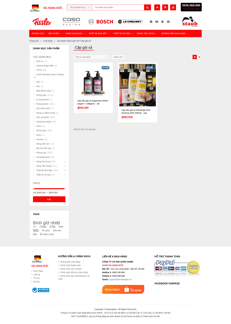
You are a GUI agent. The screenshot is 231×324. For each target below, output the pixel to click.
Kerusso (40, 139)
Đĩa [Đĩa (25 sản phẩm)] (35, 234)
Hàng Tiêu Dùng (43, 166)
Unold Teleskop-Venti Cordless (50, 74)
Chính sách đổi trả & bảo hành (74, 272)
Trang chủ (34, 41)
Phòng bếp (41, 95)
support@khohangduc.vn (120, 279)
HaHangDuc (111, 309)
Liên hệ (36, 274)
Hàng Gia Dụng (43, 161)
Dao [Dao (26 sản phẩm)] (61, 226)
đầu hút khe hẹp (43, 148)
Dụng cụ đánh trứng (45, 113)
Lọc (49, 199)
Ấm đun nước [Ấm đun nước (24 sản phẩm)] (47, 234)
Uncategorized (43, 157)
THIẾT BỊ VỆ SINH (121, 33)
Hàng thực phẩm (44, 121)
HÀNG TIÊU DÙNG (146, 33)
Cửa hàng (47, 41)
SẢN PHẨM (53, 33)
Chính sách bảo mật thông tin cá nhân (74, 277)
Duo (38, 82)
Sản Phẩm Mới (43, 108)
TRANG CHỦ (38, 33)
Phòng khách (42, 104)
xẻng (38, 135)
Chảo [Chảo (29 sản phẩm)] (43, 226)
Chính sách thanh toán (70, 265)
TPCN (39, 70)
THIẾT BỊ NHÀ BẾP (98, 33)
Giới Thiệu (38, 271)
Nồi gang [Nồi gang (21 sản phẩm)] (46, 230)
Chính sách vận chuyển (71, 269)
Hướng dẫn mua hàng (70, 262)
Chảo (38, 126)
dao (38, 86)
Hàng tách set (42, 144)
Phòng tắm (41, 130)
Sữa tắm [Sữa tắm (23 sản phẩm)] (57, 230)
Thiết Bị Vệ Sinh (43, 175)
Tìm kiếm (147, 7)
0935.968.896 (191, 5)
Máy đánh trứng (43, 91)
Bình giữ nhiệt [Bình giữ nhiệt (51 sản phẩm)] (46, 223)
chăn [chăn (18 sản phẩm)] (34, 227)
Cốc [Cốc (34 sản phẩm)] (53, 226)
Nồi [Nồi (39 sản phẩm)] (36, 230)
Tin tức (36, 278)
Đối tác (36, 281)
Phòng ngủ (41, 152)
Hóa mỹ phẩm (42, 117)
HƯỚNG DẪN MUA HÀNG (173, 33)
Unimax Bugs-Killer (45, 65)
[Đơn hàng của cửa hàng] (91, 57)
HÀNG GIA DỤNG (74, 33)
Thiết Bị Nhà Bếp (44, 170)
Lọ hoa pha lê (42, 99)
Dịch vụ (39, 61)
